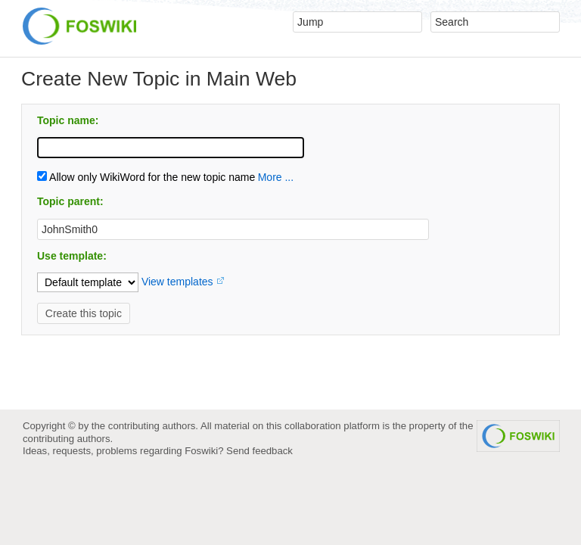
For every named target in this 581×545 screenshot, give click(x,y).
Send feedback (259, 450)
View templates (177, 282)
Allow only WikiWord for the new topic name (146, 177)
